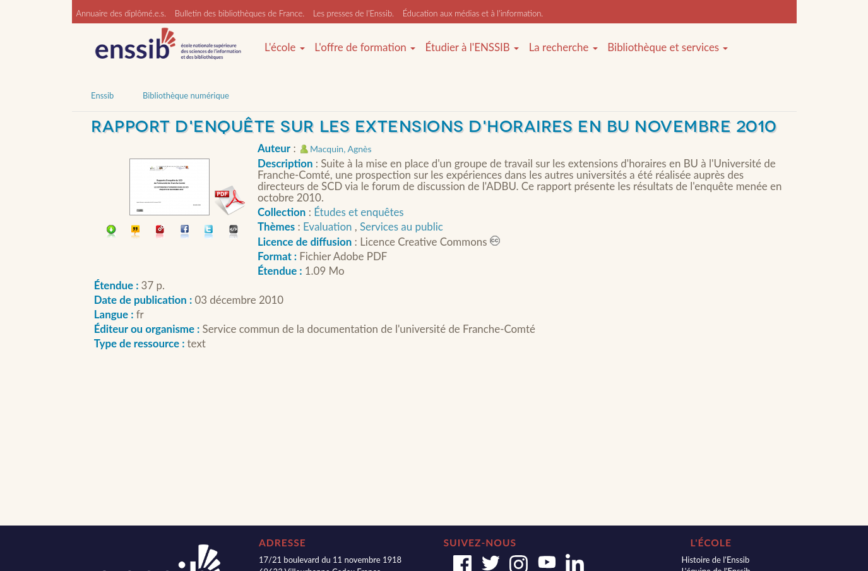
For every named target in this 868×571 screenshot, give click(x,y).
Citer (136, 233)
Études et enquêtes (358, 212)
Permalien (160, 233)
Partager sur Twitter (209, 233)
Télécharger (111, 233)
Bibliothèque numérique (186, 95)
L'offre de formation (364, 47)
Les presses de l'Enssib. (353, 13)
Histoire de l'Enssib (715, 560)
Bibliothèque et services (667, 47)
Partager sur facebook (185, 233)
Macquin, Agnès (340, 148)
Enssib (102, 95)
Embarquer (234, 233)
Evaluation (329, 226)
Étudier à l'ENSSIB (472, 47)
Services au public (401, 226)
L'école (285, 47)
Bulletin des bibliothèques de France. (240, 13)
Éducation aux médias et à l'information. (473, 13)
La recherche (563, 47)
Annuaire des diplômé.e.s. (121, 13)
